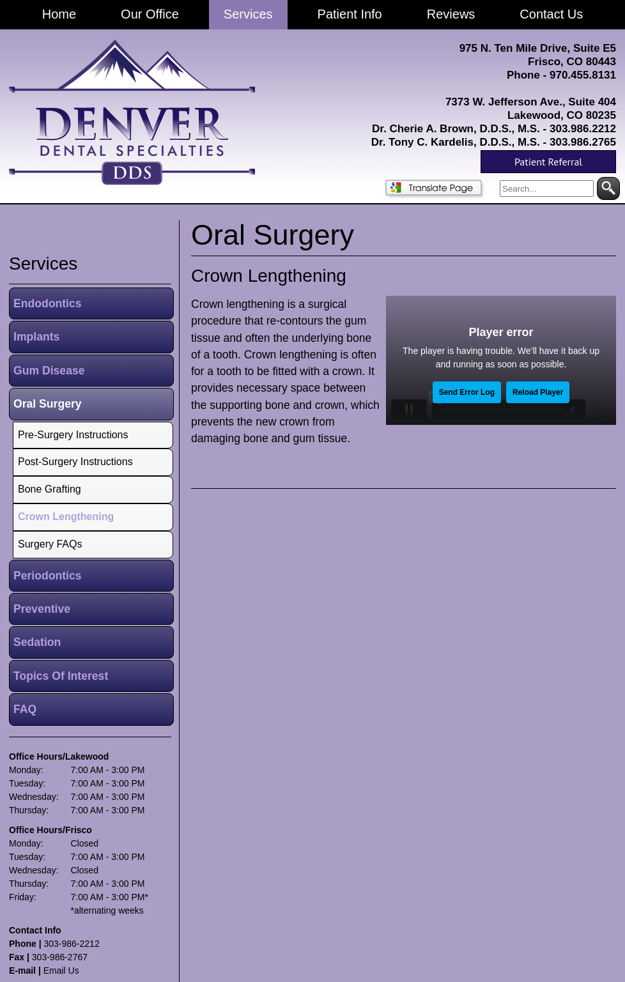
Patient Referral (548, 161)
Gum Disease (48, 370)
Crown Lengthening (268, 276)
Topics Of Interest (60, 676)
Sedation (37, 642)
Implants (36, 336)
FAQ (24, 709)
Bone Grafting (49, 489)
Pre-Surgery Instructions (73, 434)
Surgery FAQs (50, 544)
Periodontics (47, 575)
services (43, 263)
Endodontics (47, 303)
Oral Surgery (47, 403)
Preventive (41, 608)
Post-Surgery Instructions (75, 461)
